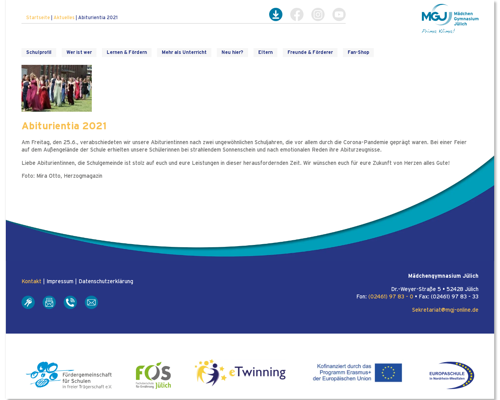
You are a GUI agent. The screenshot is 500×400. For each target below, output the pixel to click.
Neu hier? (232, 52)
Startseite (38, 17)
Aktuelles (64, 17)
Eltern (265, 52)
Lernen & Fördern (127, 52)
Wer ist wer (79, 52)
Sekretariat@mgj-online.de (445, 310)
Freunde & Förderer (310, 52)
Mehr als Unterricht (184, 52)
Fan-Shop (358, 52)
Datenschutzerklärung (106, 281)
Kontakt (31, 281)
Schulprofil (39, 52)
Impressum (59, 281)
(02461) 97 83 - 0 (390, 297)
